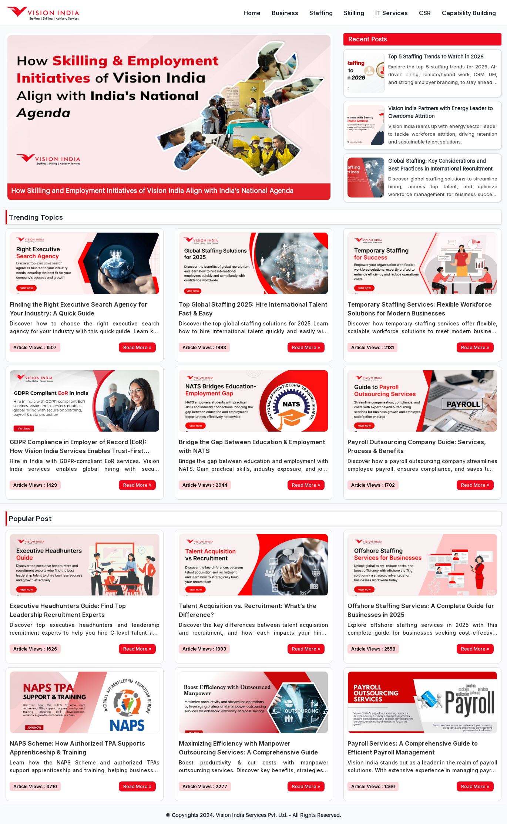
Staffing (321, 13)
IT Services (391, 13)
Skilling (354, 13)
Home (252, 13)
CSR (425, 13)
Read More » (137, 347)
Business (285, 13)
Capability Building (469, 13)
